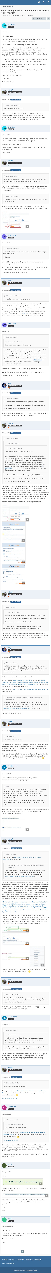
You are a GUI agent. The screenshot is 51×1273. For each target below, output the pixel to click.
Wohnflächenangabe (8, 1098)
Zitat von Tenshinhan (13, 995)
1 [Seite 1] (22, 1251)
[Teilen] (48, 18)
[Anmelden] (44, 2)
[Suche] (39, 2)
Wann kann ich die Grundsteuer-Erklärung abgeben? (30, 689)
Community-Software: (25, 1270)
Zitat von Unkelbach (12, 105)
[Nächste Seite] (28, 1251)
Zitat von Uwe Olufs (12, 296)
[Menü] (48, 2)
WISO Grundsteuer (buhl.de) (22, 680)
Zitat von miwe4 (11, 337)
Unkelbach (6, 15)
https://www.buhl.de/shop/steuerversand (16, 708)
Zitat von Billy (10, 607)
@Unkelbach (24, 314)
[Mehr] (48, 32)
